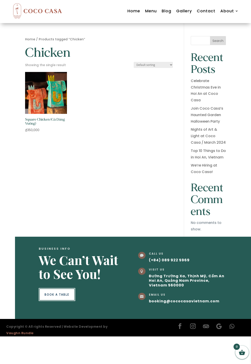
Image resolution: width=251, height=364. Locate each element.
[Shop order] (153, 65)
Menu (151, 11)
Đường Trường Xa (167, 276)
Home (133, 11)
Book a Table (57, 294)
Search (217, 41)
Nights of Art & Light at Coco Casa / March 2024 (208, 136)
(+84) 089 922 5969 (169, 260)
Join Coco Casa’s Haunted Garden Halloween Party (207, 115)
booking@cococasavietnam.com (184, 301)
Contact (206, 11)
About (227, 11)
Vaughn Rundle (20, 333)
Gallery (184, 11)
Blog (166, 11)
